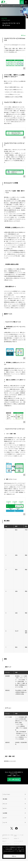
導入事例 (5, 799)
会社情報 (5, 813)
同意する (14, 856)
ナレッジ (5, 803)
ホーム (1, 5)
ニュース (5, 822)
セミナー (5, 808)
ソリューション (7, 5)
